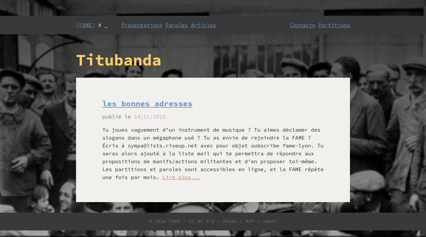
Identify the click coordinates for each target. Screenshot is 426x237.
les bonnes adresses (147, 103)
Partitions (334, 25)
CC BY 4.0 (202, 221)
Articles (203, 25)
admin (270, 221)
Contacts (302, 25)
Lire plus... (181, 177)
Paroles (177, 25)
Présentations (142, 25)
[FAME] (85, 25)
